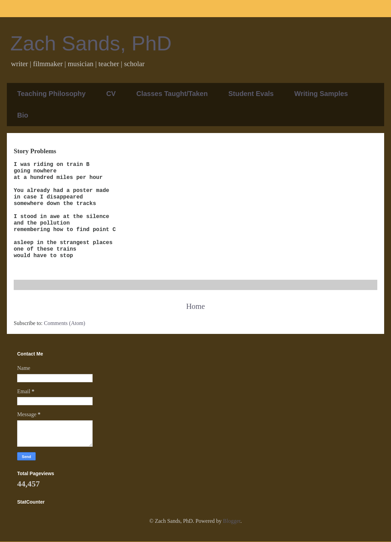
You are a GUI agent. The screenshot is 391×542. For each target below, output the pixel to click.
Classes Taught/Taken (172, 93)
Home (195, 306)
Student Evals (251, 93)
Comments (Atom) (64, 323)
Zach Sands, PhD (90, 43)
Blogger (231, 521)
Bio (22, 115)
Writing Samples (321, 93)
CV (111, 93)
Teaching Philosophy (51, 93)
